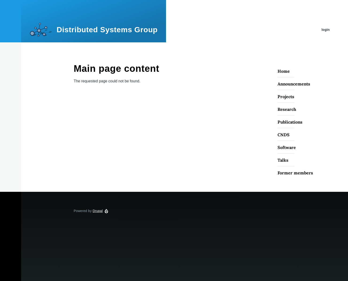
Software (287, 147)
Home (284, 71)
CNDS (284, 134)
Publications (290, 122)
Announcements (294, 84)
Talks (283, 160)
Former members (295, 173)
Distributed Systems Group (107, 29)
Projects (286, 96)
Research (287, 109)
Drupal (98, 211)
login (325, 30)
